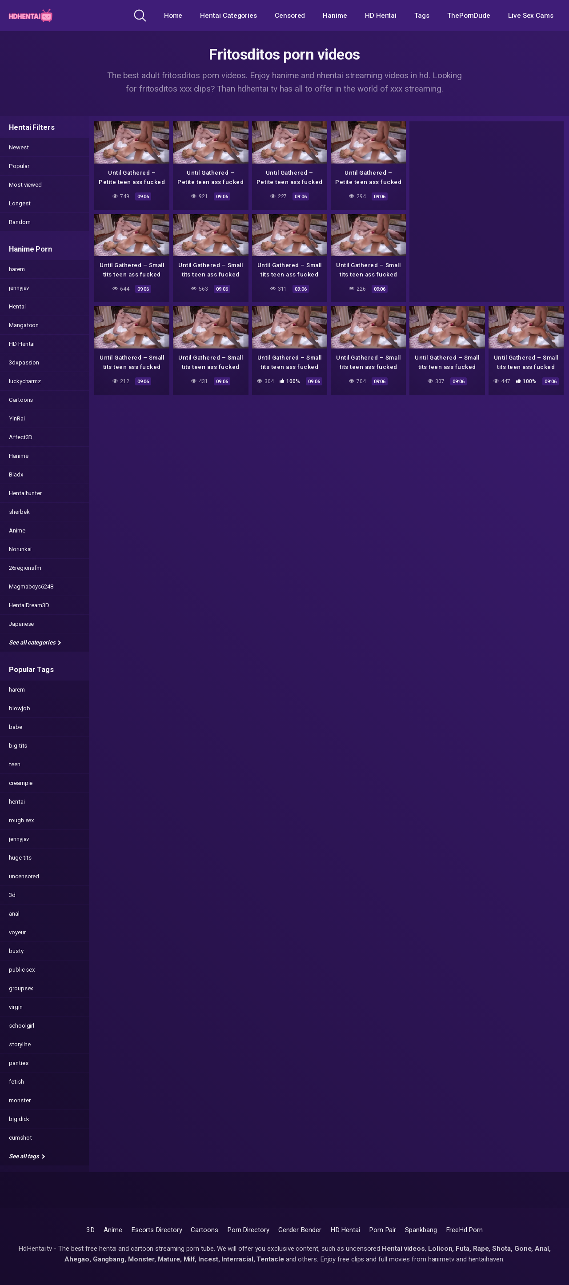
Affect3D (20, 437)
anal (14, 913)
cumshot (20, 1137)
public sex (22, 969)
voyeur (17, 932)
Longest (19, 203)
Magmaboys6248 (31, 586)
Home (173, 16)
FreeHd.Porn (464, 1230)
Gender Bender (299, 1230)
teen (14, 764)
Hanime (335, 16)
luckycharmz (25, 381)
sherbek (19, 511)
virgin (16, 1007)
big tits (18, 745)
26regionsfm (25, 567)
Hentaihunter (25, 493)
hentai (17, 801)
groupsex (21, 988)
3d (12, 895)
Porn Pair (382, 1230)
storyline (20, 1044)
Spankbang (421, 1230)
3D (90, 1230)
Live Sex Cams (530, 16)
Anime (17, 530)
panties (18, 1063)
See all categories (35, 642)
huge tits (20, 857)
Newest (19, 147)
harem (17, 269)
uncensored (24, 876)
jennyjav (19, 287)
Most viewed (25, 184)
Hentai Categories (228, 16)
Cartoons (21, 399)
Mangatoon (24, 325)
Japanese (21, 623)
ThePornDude (468, 16)
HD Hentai (381, 16)
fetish (16, 1081)
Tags (421, 16)
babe (15, 727)
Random (20, 222)
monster (19, 1100)
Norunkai (20, 549)
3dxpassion (24, 362)
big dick (19, 1119)
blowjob (19, 708)
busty (16, 951)
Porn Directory (248, 1230)
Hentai (17, 306)
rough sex (21, 820)
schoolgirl (21, 1025)
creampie (20, 783)
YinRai (17, 418)
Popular (19, 166)
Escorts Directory (156, 1230)
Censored (290, 16)
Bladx (16, 474)
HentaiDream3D (29, 605)
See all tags (27, 1156)
